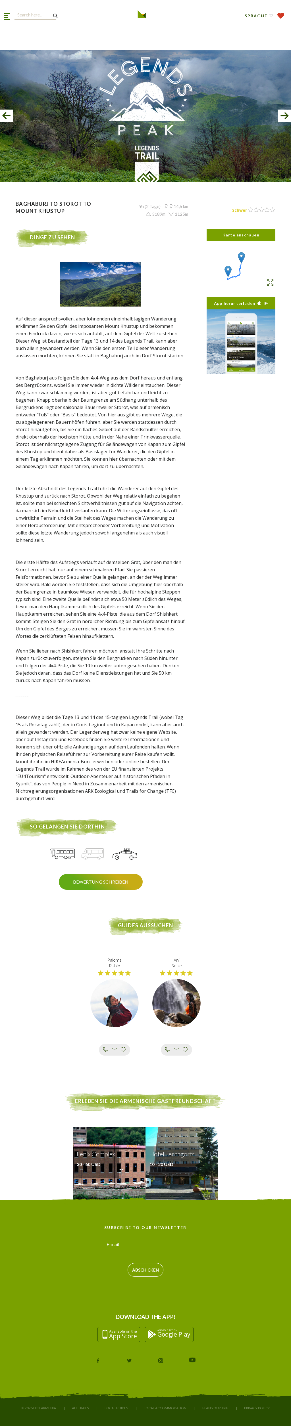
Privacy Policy (257, 1408)
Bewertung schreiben (100, 881)
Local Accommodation (165, 1408)
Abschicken (145, 1269)
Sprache (256, 15)
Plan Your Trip (215, 1408)
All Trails (80, 1408)
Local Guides (116, 1408)
